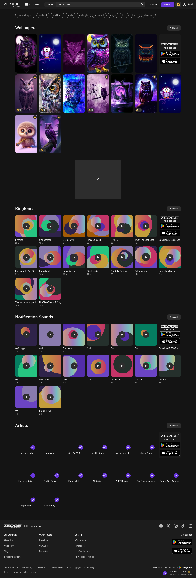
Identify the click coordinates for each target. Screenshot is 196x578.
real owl (43, 15)
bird (124, 15)
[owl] (146, 53)
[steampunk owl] (122, 53)
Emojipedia (44, 540)
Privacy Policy (26, 567)
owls (70, 15)
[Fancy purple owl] (98, 53)
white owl (148, 15)
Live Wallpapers (82, 551)
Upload (167, 4)
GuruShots (44, 546)
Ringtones (80, 546)
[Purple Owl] (26, 53)
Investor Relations (12, 557)
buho (134, 15)
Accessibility (89, 567)
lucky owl (99, 15)
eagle (113, 15)
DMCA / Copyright (73, 567)
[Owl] (50, 53)
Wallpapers (80, 540)
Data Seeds (44, 551)
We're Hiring (10, 546)
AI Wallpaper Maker (84, 557)
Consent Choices (56, 567)
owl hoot (57, 15)
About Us (8, 540)
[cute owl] (26, 134)
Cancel (153, 4)
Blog (6, 551)
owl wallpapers (25, 15)
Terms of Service (11, 567)
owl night (83, 15)
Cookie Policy (40, 567)
